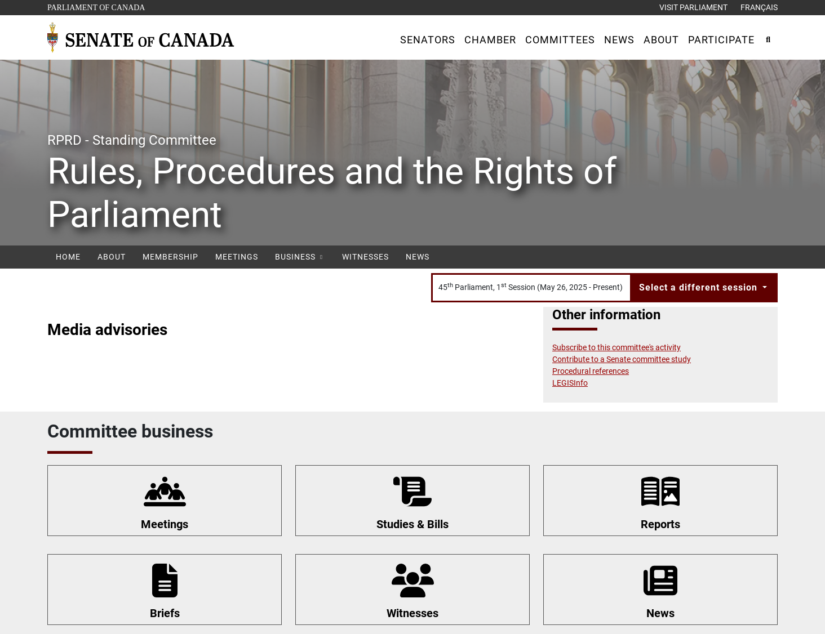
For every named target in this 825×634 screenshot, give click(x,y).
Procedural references (590, 371)
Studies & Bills (412, 524)
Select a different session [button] (699, 287)
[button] (428, 39)
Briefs (165, 613)
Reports (660, 524)
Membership (170, 256)
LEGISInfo (570, 382)
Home (68, 256)
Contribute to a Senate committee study (621, 359)
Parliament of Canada (96, 6)
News (417, 256)
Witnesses (365, 256)
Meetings (236, 256)
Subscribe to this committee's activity (616, 347)
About (111, 256)
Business (300, 256)
